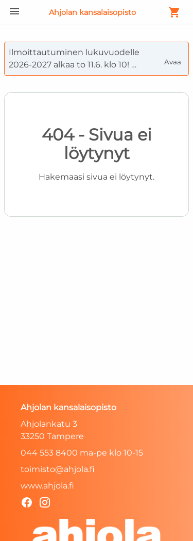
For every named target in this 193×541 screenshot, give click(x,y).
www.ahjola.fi (47, 486)
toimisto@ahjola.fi (58, 469)
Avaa (173, 57)
